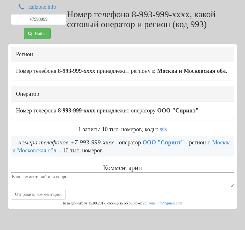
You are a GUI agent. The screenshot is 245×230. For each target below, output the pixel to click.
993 (163, 129)
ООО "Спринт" (163, 142)
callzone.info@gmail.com (162, 203)
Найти (37, 33)
